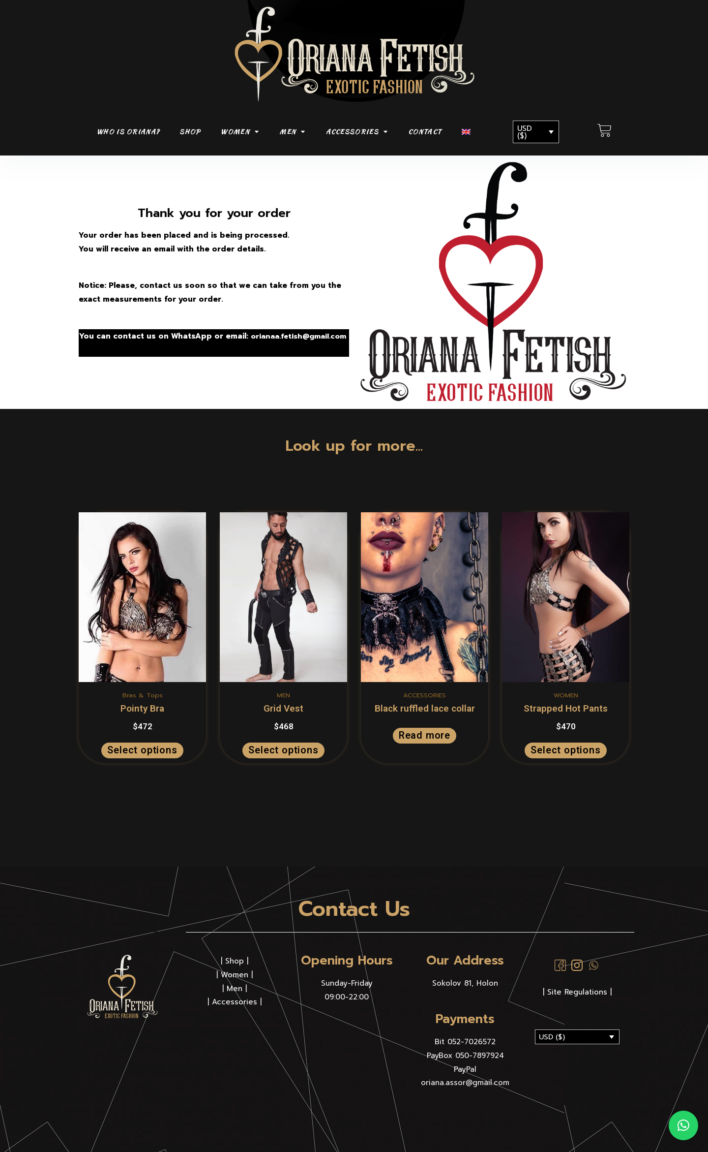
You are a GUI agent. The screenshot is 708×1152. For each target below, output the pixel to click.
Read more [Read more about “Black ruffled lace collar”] (424, 735)
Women (234, 974)
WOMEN (239, 132)
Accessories (234, 1001)
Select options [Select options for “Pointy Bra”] (142, 750)
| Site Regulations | (577, 991)
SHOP (189, 131)
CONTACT (425, 131)
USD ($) (524, 132)
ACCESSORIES (357, 132)
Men (234, 988)
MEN (292, 132)
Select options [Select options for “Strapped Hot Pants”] (565, 750)
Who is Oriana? (127, 131)
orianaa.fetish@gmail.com (129, 343)
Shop (234, 960)
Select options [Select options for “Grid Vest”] (283, 750)
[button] (683, 1125)
